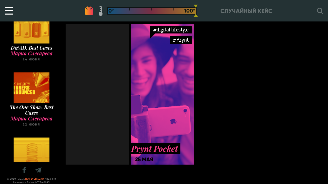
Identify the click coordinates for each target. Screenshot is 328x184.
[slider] (195, 11)
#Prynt (181, 39)
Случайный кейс (246, 11)
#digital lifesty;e (171, 29)
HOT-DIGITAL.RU (34, 178)
